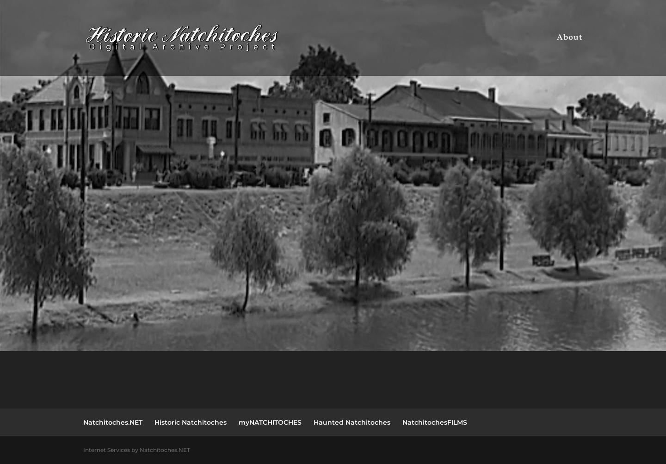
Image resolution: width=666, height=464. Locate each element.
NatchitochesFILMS (434, 422)
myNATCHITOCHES (270, 422)
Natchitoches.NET (112, 422)
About (570, 39)
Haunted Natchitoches (352, 422)
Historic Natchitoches (190, 422)
